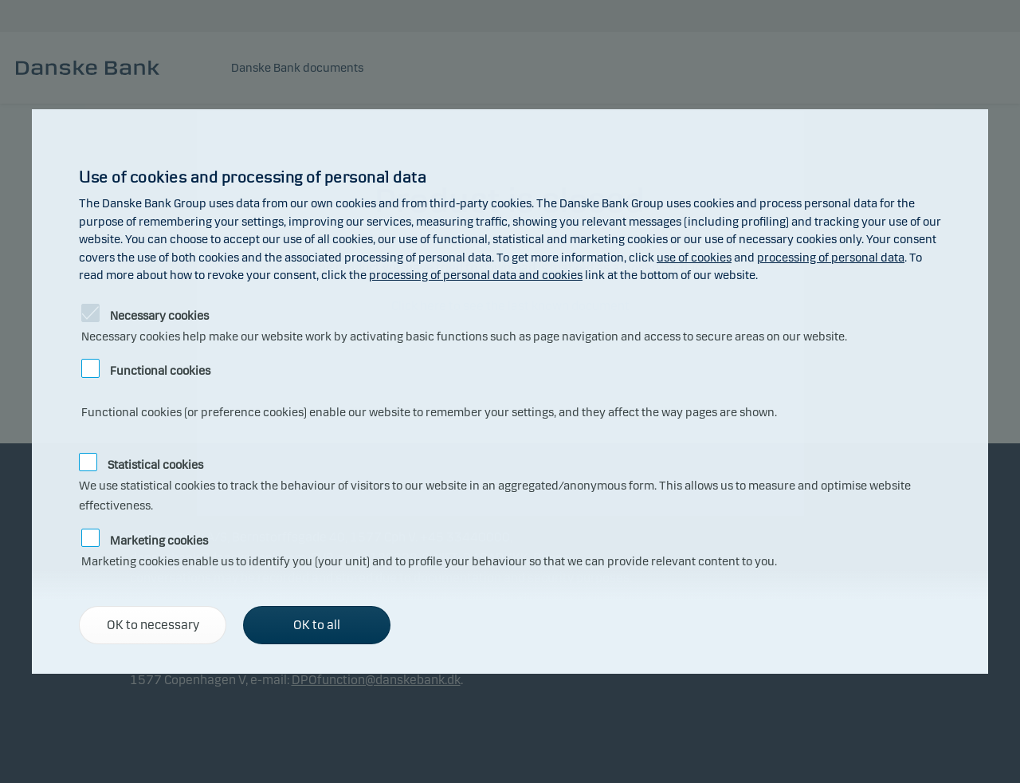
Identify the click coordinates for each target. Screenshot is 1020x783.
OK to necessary (153, 624)
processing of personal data (830, 257)
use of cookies (694, 257)
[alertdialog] (510, 391)
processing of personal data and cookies (476, 275)
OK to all (316, 624)
